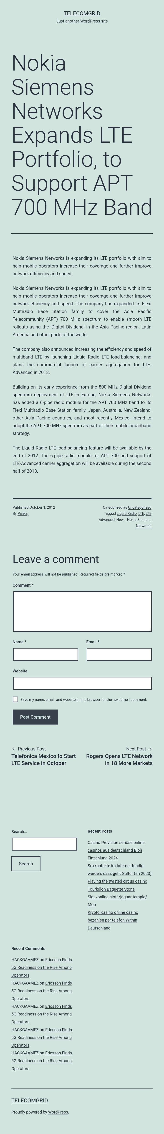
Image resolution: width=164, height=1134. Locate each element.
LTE (141, 513)
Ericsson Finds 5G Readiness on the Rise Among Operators (41, 967)
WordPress (58, 1112)
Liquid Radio (127, 513)
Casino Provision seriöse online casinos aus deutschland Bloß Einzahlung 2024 (116, 850)
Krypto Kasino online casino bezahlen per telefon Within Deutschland (113, 920)
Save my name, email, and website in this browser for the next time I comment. (83, 699)
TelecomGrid (82, 13)
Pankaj (23, 513)
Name (19, 641)
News (120, 520)
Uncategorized (139, 507)
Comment (23, 585)
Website (20, 671)
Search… (19, 831)
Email (92, 641)
